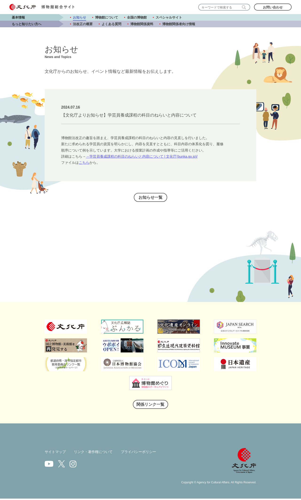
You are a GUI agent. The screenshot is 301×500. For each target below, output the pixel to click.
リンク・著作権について (96, 453)
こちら (84, 162)
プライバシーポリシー (143, 453)
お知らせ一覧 (150, 198)
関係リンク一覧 (150, 405)
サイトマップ (56, 453)
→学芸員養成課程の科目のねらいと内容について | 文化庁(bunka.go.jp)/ (142, 156)
